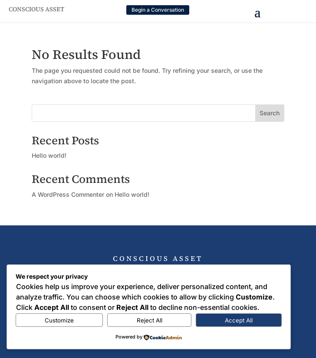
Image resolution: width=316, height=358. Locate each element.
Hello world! (49, 155)
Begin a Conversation (158, 10)
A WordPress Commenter (68, 194)
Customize (59, 320)
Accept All (239, 320)
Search (270, 113)
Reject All (149, 320)
